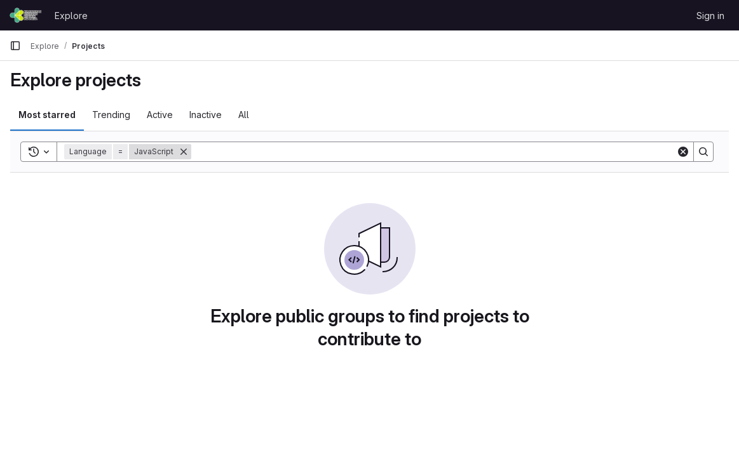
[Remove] (183, 151)
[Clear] (683, 151)
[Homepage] (25, 15)
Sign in (710, 15)
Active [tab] (160, 114)
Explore (71, 15)
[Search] (434, 151)
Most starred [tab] (47, 114)
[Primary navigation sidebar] (15, 46)
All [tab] (243, 114)
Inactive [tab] (205, 114)
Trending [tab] (111, 114)
